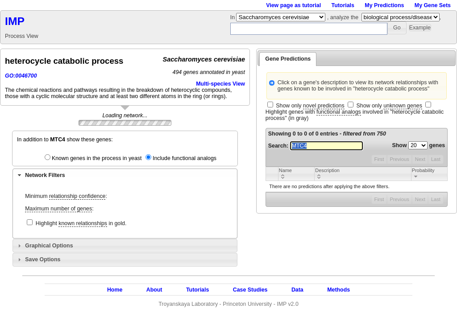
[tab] (124, 175)
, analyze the (342, 17)
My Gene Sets (433, 5)
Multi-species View (220, 84)
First (379, 159)
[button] (397, 27)
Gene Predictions (288, 59)
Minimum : (66, 196)
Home (114, 290)
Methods (338, 290)
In (233, 17)
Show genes (418, 145)
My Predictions (384, 5)
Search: (315, 146)
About (154, 290)
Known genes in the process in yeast (97, 158)
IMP (15, 21)
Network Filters (45, 175)
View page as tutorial (293, 5)
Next (420, 159)
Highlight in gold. (81, 223)
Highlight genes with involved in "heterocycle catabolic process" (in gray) (355, 115)
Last (435, 159)
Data (297, 290)
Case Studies (250, 290)
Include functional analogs (184, 158)
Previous (399, 159)
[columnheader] (296, 174)
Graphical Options (49, 246)
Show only (310, 106)
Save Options (42, 259)
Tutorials (343, 5)
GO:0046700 (21, 76)
